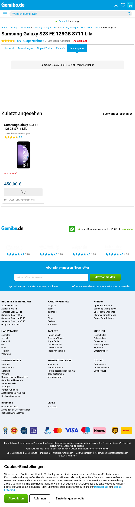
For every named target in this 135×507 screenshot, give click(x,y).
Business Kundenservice (12, 413)
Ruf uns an (53, 364)
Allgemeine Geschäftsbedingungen (111, 453)
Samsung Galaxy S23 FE (45, 27)
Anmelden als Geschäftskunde (15, 410)
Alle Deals (52, 406)
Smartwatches (101, 351)
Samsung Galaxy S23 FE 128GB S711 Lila (80, 27)
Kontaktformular (55, 367)
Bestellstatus (7, 367)
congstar (52, 305)
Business (7, 402)
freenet (51, 309)
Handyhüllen (100, 335)
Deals (51, 402)
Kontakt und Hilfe (60, 360)
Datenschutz (100, 371)
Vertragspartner (55, 377)
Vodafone (52, 324)
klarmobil (52, 312)
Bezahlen (5, 364)
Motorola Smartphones (105, 315)
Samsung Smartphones (105, 309)
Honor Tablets (54, 335)
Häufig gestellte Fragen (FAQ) (62, 371)
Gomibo (99, 360)
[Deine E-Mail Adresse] (51, 277)
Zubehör (99, 331)
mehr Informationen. (99, 449)
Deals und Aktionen (10, 396)
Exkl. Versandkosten (25, 200)
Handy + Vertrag (58, 301)
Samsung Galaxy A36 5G (13, 321)
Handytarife (9, 331)
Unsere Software (101, 367)
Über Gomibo (100, 364)
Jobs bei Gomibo (56, 374)
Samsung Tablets (56, 338)
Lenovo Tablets (55, 344)
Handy (14, 27)
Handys (99, 301)
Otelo (50, 318)
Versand (5, 374)
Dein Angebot (109, 27)
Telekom (52, 321)
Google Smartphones (104, 318)
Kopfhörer (98, 347)
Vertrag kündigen (9, 390)
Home (4, 27)
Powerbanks (100, 341)
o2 (49, 315)
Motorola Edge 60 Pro (11, 312)
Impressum (45, 453)
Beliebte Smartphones (16, 301)
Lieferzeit (5, 371)
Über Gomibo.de (14, 453)
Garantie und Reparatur (12, 380)
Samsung (25, 27)
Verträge (5, 386)
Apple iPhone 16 (9, 309)
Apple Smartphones (103, 305)
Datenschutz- (101, 486)
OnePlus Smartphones (104, 312)
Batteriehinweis (8, 383)
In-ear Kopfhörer (101, 344)
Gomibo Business (9, 406)
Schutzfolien (100, 338)
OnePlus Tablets (55, 347)
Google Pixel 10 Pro (10, 324)
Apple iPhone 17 (9, 305)
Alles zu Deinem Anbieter (13, 393)
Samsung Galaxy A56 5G (13, 318)
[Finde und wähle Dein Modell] (70, 13)
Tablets (53, 331)
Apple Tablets (54, 341)
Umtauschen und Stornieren (14, 377)
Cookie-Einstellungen (63, 453)
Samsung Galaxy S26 (11, 315)
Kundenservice (11, 360)
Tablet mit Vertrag (56, 351)
